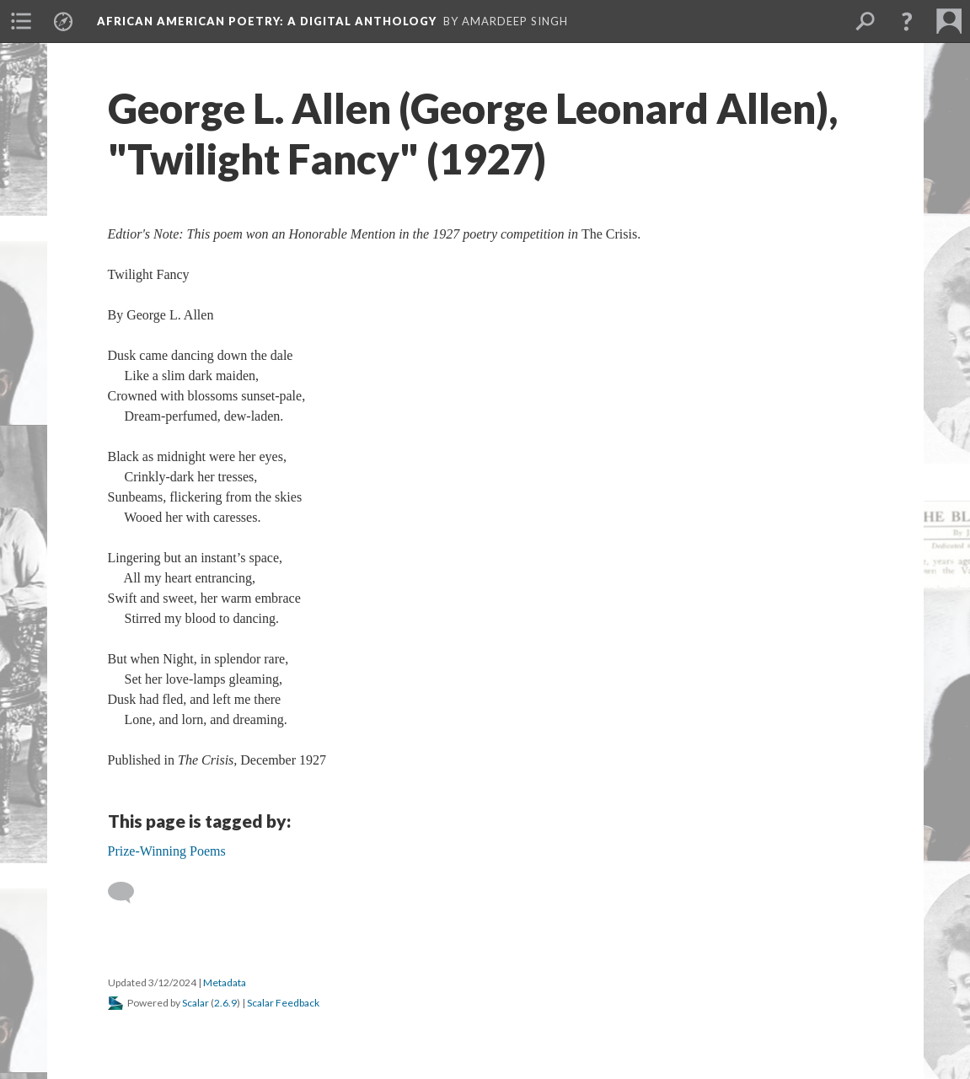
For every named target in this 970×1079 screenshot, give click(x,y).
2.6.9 (225, 1002)
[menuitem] (21, 21)
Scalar (195, 1002)
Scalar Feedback (283, 1002)
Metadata (224, 982)
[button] (907, 21)
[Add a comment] (128, 893)
